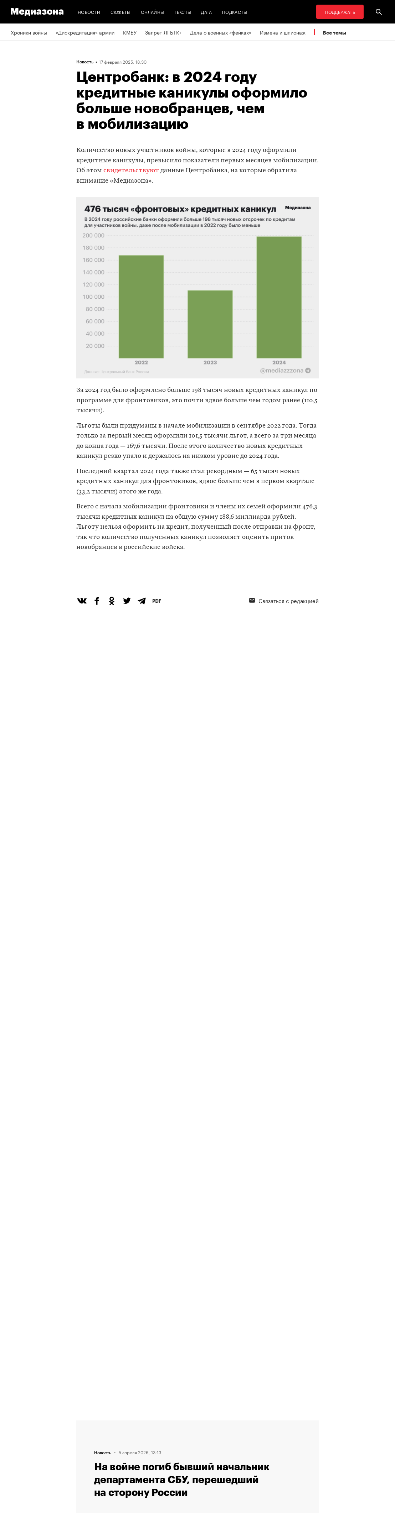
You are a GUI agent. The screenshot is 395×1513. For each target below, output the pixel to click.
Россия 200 (218, 1464)
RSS (212, 1423)
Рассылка (215, 1437)
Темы (122, 1464)
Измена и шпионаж (283, 32)
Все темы (334, 33)
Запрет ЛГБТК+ (163, 32)
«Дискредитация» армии (85, 32)
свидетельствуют (131, 171)
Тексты (182, 11)
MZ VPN (213, 1450)
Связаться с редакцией (143, 1437)
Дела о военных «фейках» (220, 32)
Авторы (125, 1450)
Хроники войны (29, 32)
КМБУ (130, 32)
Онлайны (152, 11)
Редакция (127, 1423)
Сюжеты (121, 11)
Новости (89, 11)
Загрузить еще (197, 1209)
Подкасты (234, 11)
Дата (206, 11)
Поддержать (340, 11)
